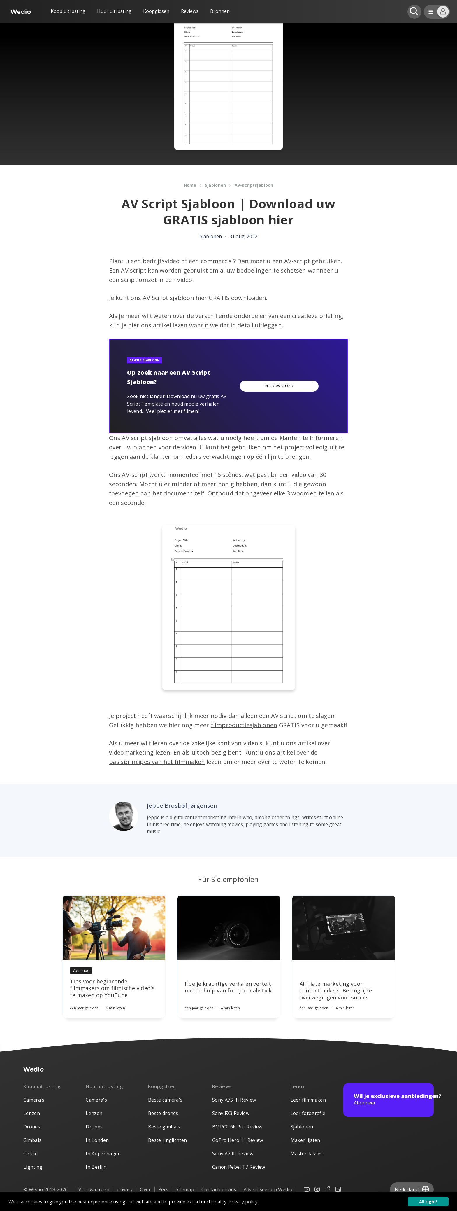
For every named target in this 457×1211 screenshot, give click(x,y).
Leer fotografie (308, 1113)
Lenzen (31, 1113)
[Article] (114, 928)
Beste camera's (165, 1100)
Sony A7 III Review (232, 1153)
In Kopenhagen (103, 1153)
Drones (31, 1126)
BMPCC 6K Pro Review (237, 1126)
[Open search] (414, 12)
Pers (163, 1189)
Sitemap (185, 1189)
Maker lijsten (305, 1140)
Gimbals (32, 1140)
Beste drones (163, 1113)
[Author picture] (123, 816)
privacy (125, 1189)
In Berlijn (96, 1167)
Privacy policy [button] (243, 1201)
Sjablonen (302, 1126)
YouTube (80, 970)
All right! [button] (428, 1201)
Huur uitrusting (114, 11)
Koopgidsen (156, 11)
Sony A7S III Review (234, 1100)
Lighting (33, 1167)
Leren (297, 1086)
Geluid (30, 1153)
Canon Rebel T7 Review (238, 1167)
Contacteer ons (218, 1189)
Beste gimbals (164, 1126)
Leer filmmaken (308, 1100)
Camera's (34, 1100)
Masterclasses (307, 1153)
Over (145, 1189)
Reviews (189, 11)
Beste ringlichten (167, 1140)
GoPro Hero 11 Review (237, 1140)
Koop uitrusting (68, 11)
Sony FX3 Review (230, 1113)
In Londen (97, 1140)
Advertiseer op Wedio (268, 1189)
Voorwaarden (93, 1189)
